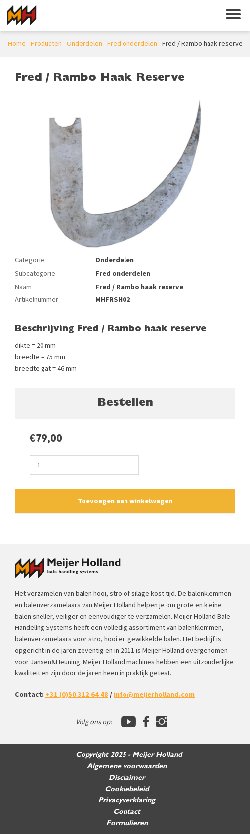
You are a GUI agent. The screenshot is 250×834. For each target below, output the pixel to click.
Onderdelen (84, 43)
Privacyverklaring (126, 800)
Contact (126, 811)
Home (17, 43)
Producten (46, 43)
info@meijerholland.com (154, 694)
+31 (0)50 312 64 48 (76, 694)
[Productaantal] (84, 464)
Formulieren (127, 823)
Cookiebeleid (127, 788)
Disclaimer (127, 777)
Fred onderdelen (132, 43)
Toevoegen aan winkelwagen (125, 501)
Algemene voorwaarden (127, 766)
